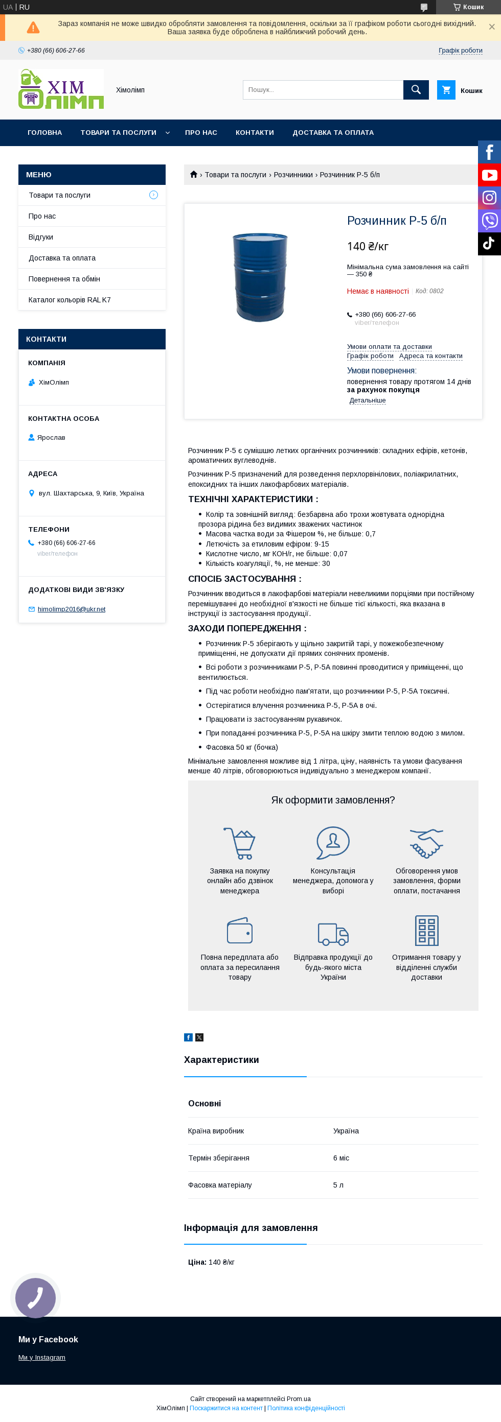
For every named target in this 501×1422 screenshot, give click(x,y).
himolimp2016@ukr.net (71, 609)
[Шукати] (416, 90)
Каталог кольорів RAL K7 (76, 159)
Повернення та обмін (64, 279)
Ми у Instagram (41, 1357)
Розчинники (293, 175)
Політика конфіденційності (306, 1408)
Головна (45, 132)
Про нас (201, 132)
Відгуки (41, 237)
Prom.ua (299, 1399)
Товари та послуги (118, 132)
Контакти (255, 132)
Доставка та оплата (333, 132)
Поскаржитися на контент (226, 1408)
